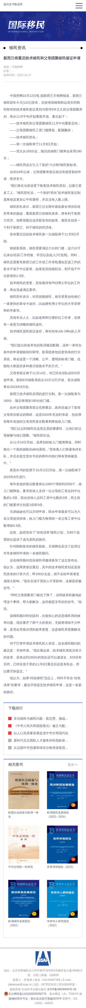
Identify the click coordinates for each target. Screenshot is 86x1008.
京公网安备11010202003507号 (25, 994)
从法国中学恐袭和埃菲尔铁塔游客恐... (41, 748)
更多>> (73, 764)
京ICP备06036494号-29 (61, 989)
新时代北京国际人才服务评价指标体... (41, 740)
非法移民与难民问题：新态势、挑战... (41, 718)
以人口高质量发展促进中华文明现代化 (41, 733)
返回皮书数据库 (13, 4)
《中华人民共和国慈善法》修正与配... (41, 726)
